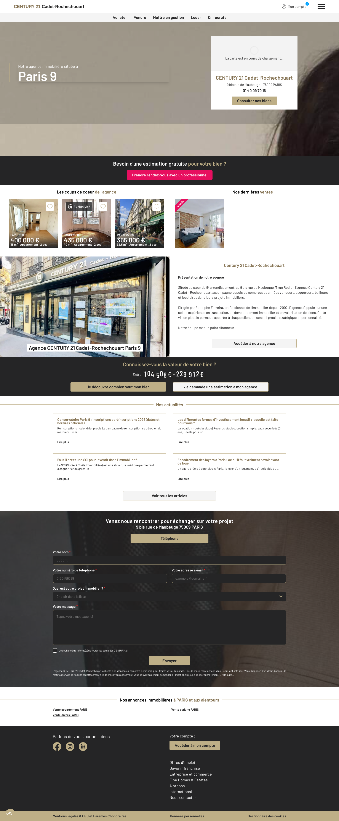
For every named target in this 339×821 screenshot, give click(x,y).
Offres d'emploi (182, 762)
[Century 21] (49, 6)
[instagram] (70, 746)
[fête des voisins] (169, 140)
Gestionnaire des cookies (267, 816)
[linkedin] (83, 746)
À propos (177, 785)
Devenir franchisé (185, 768)
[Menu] (321, 6)
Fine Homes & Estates (189, 779)
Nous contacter (183, 797)
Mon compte (294, 6)
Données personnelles (187, 816)
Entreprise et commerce (191, 774)
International (181, 791)
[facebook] (57, 746)
